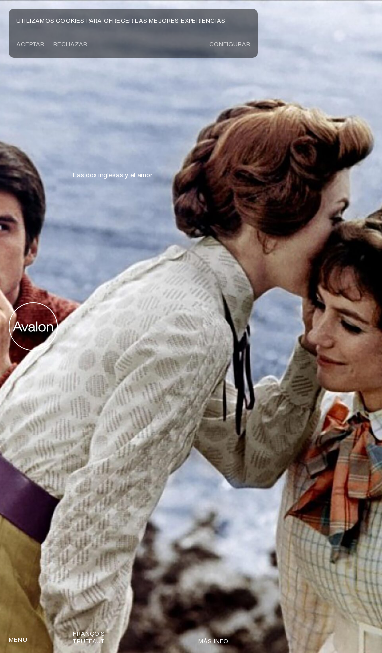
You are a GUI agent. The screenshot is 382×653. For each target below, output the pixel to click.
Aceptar (30, 44)
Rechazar (70, 44)
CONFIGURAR (229, 44)
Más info (213, 641)
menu (18, 639)
